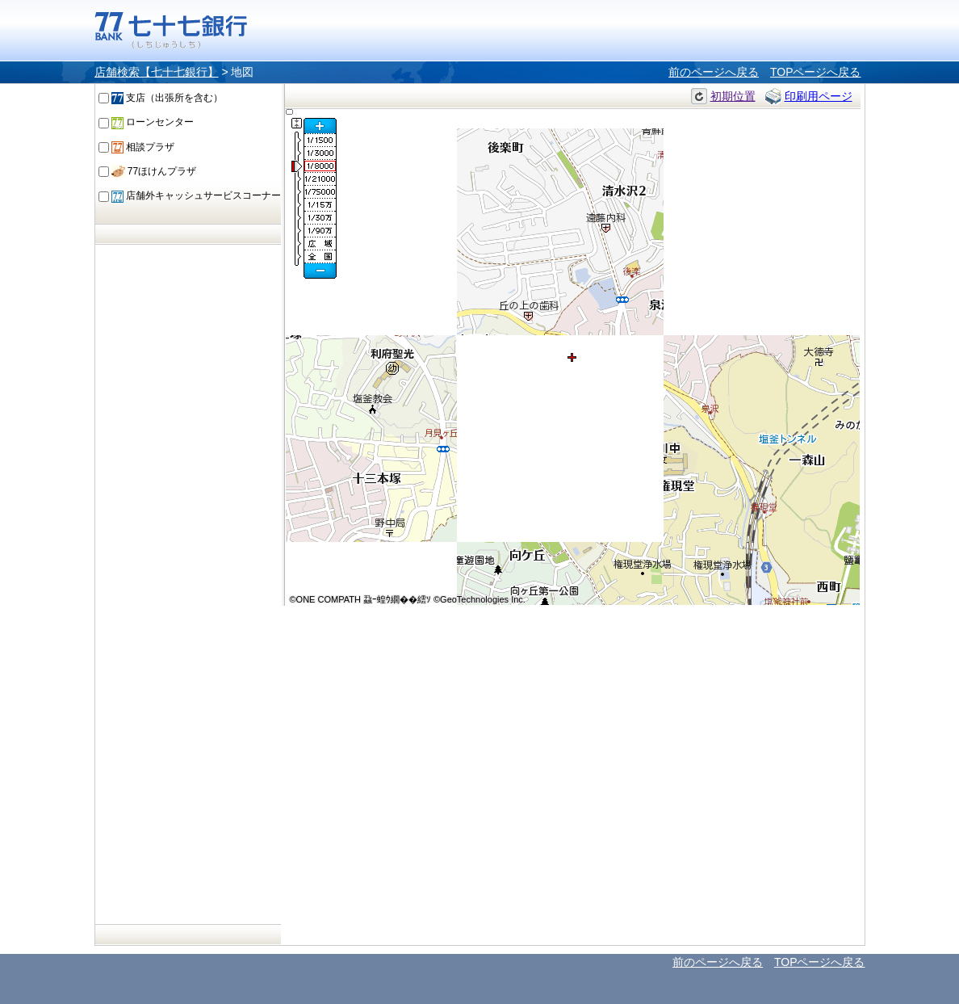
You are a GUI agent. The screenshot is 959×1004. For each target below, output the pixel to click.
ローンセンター (152, 122)
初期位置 (733, 96)
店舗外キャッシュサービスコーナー (196, 195)
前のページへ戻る (713, 71)
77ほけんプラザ (154, 171)
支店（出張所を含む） (167, 97)
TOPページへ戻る (815, 71)
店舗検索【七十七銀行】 (156, 71)
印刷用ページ (818, 96)
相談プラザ (142, 147)
